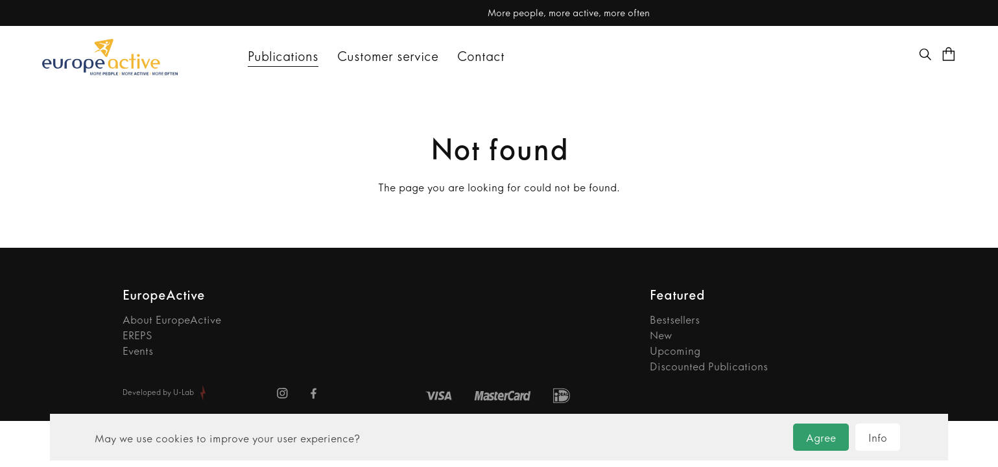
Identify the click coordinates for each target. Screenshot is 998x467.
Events (138, 350)
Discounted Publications (709, 366)
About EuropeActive (172, 319)
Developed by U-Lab (158, 392)
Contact (481, 56)
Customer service (387, 56)
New (661, 335)
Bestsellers (675, 319)
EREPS (137, 335)
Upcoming (675, 350)
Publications (283, 56)
